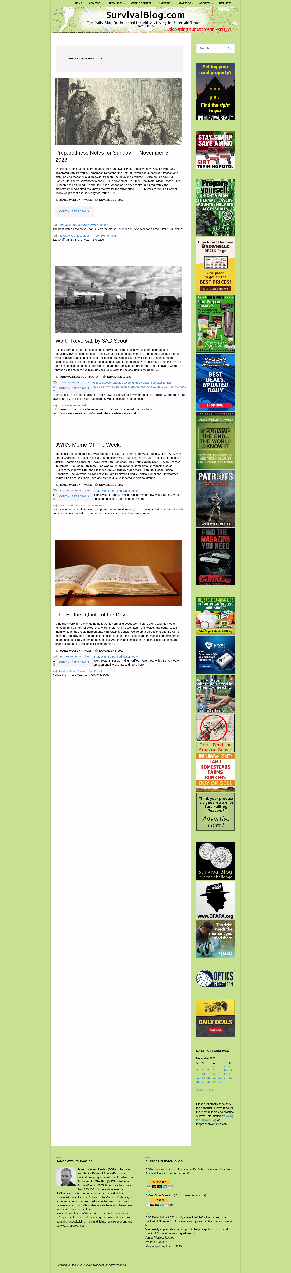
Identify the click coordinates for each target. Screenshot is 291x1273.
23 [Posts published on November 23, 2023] (219, 1078)
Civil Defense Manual (69, 405)
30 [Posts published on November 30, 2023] (219, 1082)
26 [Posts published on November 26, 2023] (197, 1082)
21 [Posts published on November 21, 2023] (208, 1078)
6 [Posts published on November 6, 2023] (202, 1070)
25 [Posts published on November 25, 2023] (230, 1078)
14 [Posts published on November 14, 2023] (208, 1074)
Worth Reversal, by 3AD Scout (92, 341)
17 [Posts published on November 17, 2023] (225, 1074)
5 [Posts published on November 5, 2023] (197, 1070)
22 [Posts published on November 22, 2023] (214, 1078)
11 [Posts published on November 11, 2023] (230, 1070)
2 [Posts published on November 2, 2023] (219, 1066)
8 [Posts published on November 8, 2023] (213, 1070)
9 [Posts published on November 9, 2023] (219, 1070)
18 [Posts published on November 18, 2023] (230, 1074)
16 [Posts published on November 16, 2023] (219, 1074)
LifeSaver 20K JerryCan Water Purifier (80, 224)
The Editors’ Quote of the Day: (92, 614)
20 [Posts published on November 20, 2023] (203, 1078)
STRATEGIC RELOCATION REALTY (79, 505)
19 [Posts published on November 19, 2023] (197, 1078)
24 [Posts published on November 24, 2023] (225, 1078)
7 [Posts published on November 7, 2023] (208, 1070)
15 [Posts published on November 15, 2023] (214, 1074)
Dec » (209, 1090)
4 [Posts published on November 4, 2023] (230, 1066)
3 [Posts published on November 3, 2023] (224, 1066)
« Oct (199, 1090)
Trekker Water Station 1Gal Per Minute (80, 671)
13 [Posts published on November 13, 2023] (203, 1074)
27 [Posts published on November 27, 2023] (203, 1082)
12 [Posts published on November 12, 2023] (197, 1074)
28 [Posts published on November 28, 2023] (208, 1082)
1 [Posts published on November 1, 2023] (213, 1066)
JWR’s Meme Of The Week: (89, 445)
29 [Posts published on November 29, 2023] (214, 1082)
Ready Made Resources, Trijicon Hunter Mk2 (84, 235)
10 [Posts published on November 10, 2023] (225, 1070)
